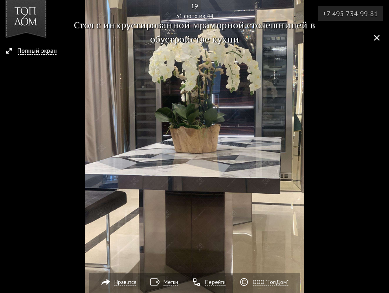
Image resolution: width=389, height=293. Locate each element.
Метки (170, 282)
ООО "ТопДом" (270, 282)
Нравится (125, 282)
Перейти (215, 282)
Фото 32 (380, 146)
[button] (35, 51)
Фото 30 (8, 146)
